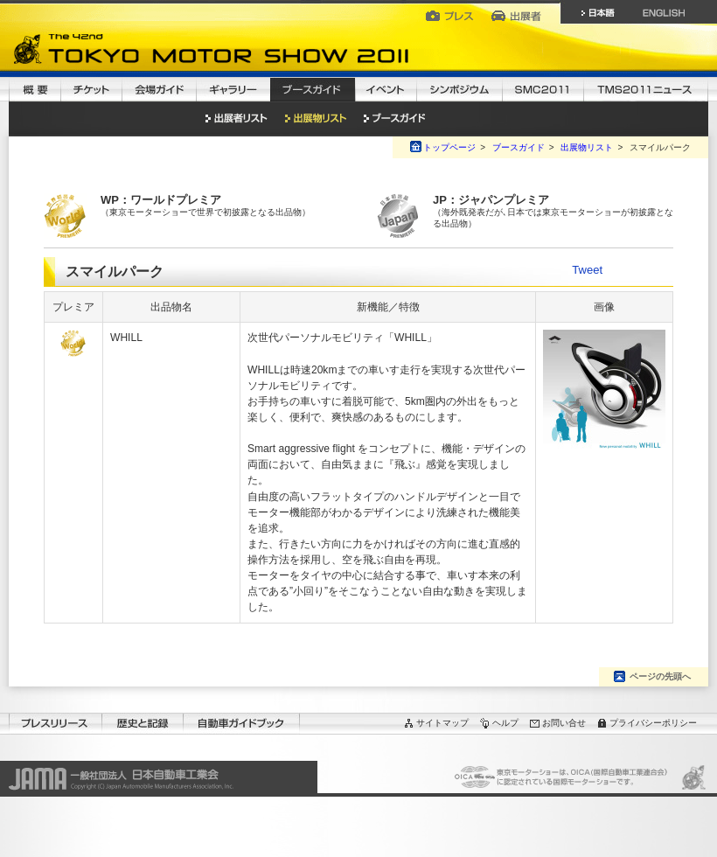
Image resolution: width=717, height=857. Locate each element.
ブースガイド (518, 147)
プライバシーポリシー (653, 723)
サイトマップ (442, 723)
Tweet (587, 269)
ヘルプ (505, 723)
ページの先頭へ (660, 676)
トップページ (449, 147)
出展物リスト (586, 147)
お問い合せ (564, 723)
